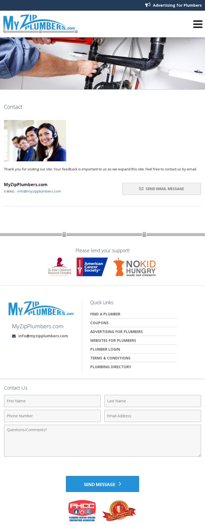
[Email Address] (152, 416)
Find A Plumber (105, 313)
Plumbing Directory (110, 366)
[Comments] (102, 441)
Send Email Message (161, 188)
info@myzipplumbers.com (39, 191)
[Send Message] (102, 484)
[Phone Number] (52, 416)
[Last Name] (152, 401)
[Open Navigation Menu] (197, 24)
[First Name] (52, 401)
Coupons (99, 322)
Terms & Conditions (110, 357)
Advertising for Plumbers (173, 5)
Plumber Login (105, 349)
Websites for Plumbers (113, 340)
